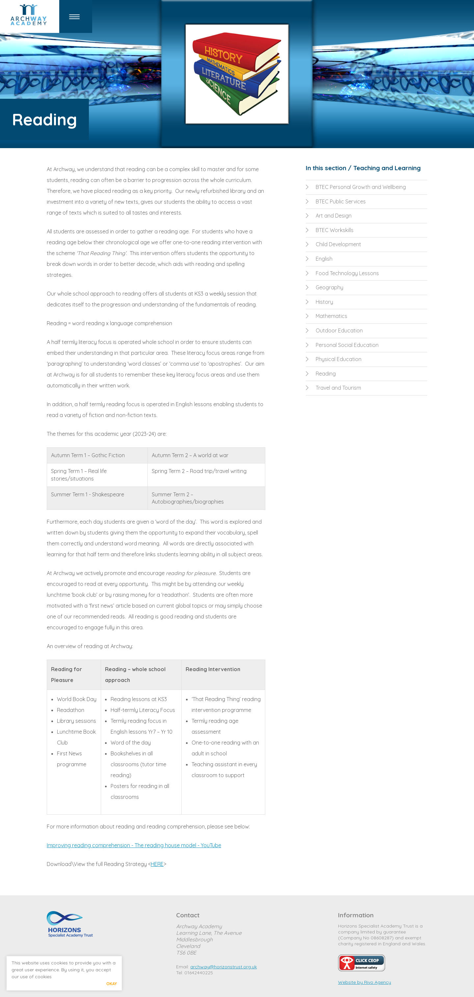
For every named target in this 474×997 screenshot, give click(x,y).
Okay (111, 983)
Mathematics (326, 316)
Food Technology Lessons (342, 273)
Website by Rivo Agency (364, 982)
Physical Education (333, 359)
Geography (324, 287)
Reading (321, 373)
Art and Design (329, 215)
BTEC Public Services (336, 201)
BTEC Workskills (330, 230)
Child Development (333, 244)
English (319, 258)
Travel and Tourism (333, 387)
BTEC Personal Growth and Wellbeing (356, 187)
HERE (157, 864)
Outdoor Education (334, 330)
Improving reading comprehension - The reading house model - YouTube (134, 845)
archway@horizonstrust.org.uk (223, 967)
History (319, 302)
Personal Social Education (342, 345)
